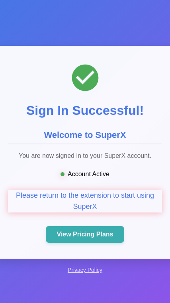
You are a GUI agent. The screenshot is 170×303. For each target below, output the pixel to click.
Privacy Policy (85, 270)
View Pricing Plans (85, 234)
